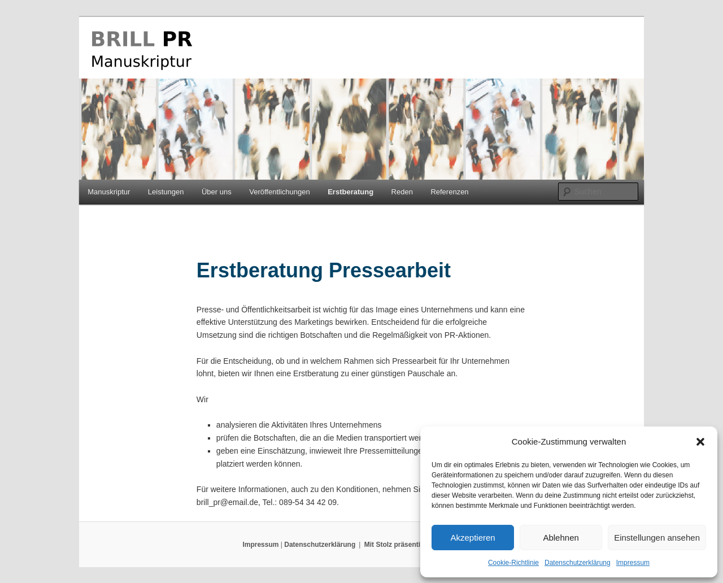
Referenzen (449, 192)
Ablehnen (560, 537)
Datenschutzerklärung (578, 563)
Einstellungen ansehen (657, 537)
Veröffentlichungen (279, 192)
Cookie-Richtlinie (513, 563)
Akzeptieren (472, 537)
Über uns (217, 192)
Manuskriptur (109, 192)
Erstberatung (350, 192)
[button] (700, 441)
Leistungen (166, 192)
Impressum (633, 563)
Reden (402, 192)
